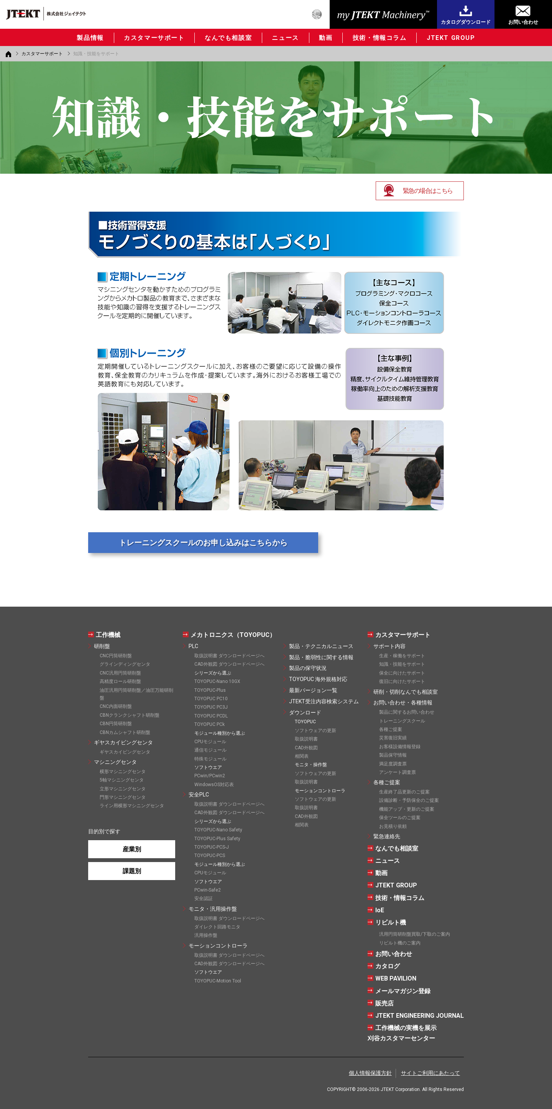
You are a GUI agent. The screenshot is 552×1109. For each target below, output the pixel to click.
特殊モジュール (210, 759)
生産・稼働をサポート (402, 655)
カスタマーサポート (154, 37)
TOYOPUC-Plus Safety (217, 838)
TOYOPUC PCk (209, 724)
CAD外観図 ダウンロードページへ (229, 664)
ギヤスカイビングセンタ (123, 742)
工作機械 (108, 634)
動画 (325, 37)
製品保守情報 (393, 755)
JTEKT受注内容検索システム (324, 701)
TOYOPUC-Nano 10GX (217, 681)
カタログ (387, 966)
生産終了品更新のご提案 (404, 792)
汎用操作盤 (205, 935)
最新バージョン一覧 (313, 690)
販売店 (384, 1003)
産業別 (132, 849)
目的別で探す (104, 831)
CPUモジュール (210, 741)
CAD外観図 (306, 747)
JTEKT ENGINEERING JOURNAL (419, 1015)
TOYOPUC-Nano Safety (218, 830)
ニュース (285, 37)
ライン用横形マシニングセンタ (132, 805)
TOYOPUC (305, 721)
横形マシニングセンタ (123, 771)
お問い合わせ (523, 22)
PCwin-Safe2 (207, 890)
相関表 (302, 756)
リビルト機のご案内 (400, 943)
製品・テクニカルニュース (321, 646)
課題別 (132, 871)
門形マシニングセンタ (123, 797)
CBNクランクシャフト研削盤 (129, 715)
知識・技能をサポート (402, 664)
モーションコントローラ (218, 946)
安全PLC (199, 794)
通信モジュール (210, 750)
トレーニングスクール (402, 721)
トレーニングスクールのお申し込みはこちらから (203, 542)
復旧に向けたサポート (402, 681)
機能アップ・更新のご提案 (406, 809)
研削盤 (102, 646)
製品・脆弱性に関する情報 (321, 657)
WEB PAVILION (395, 978)
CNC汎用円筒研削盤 (120, 673)
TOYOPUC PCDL (211, 716)
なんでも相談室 (228, 37)
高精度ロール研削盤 (120, 681)
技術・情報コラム (380, 37)
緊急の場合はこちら (428, 190)
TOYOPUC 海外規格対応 (318, 679)
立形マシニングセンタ (123, 788)
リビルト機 (390, 922)
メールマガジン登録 (402, 991)
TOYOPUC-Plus (210, 690)
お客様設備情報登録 (400, 746)
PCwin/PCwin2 (209, 775)
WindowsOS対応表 (214, 784)
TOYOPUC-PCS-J (211, 847)
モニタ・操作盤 (311, 764)
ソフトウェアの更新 (315, 730)
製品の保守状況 (308, 668)
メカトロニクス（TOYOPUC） (233, 634)
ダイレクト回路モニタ (217, 927)
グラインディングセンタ (125, 664)
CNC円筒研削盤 (116, 655)
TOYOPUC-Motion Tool (217, 981)
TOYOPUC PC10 (211, 698)
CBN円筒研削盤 (116, 723)
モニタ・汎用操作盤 (213, 909)
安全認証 (203, 898)
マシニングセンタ (115, 762)
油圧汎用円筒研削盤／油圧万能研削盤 (136, 694)
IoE (379, 910)
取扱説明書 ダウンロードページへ (229, 655)
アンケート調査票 (397, 772)
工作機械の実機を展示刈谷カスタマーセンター (402, 1033)
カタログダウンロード (466, 22)
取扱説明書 (306, 739)
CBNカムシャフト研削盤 (125, 732)
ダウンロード (305, 712)
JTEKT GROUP (451, 37)
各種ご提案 (390, 729)
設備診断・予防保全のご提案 (409, 800)
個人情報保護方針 (370, 1073)
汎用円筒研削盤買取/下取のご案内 (414, 934)
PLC (193, 646)
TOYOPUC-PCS (209, 855)
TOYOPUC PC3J (211, 707)
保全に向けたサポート (402, 673)
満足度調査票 (393, 764)
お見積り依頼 (393, 826)
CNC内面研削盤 (116, 706)
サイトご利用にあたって (430, 1073)
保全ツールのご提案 (400, 817)
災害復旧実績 (393, 737)
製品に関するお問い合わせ (406, 712)
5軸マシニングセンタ (122, 780)
